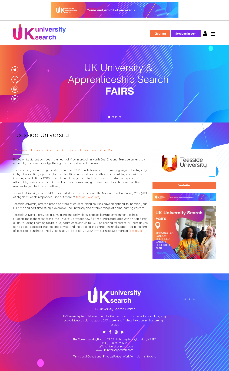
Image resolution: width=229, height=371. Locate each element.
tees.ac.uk (135, 231)
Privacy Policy (112, 356)
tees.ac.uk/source (87, 197)
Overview (21, 150)
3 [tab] (116, 117)
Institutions (149, 356)
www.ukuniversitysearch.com (114, 350)
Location (37, 150)
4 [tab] (120, 117)
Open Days (107, 150)
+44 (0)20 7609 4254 (114, 343)
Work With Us (131, 356)
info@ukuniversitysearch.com (114, 346)
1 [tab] (109, 117)
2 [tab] (113, 117)
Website (184, 185)
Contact (75, 150)
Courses (90, 150)
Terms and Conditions (87, 356)
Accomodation (56, 150)
